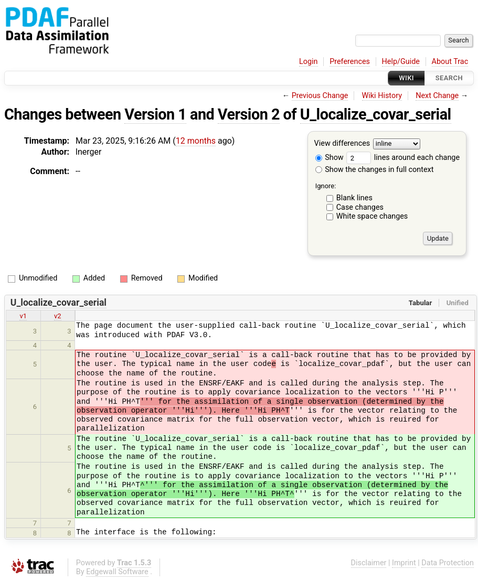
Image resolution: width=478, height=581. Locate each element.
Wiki (406, 78)
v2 (57, 316)
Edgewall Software (117, 571)
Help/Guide (401, 61)
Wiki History (382, 95)
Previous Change (320, 95)
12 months (196, 141)
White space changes (372, 216)
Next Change (437, 95)
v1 (23, 316)
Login (308, 61)
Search (449, 78)
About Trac (450, 61)
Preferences (350, 61)
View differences (342, 143)
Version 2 (249, 114)
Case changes (360, 207)
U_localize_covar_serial (375, 114)
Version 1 (155, 114)
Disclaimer (369, 562)
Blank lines (354, 197)
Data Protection (447, 562)
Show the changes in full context (374, 169)
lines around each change (403, 157)
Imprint (404, 562)
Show (329, 157)
